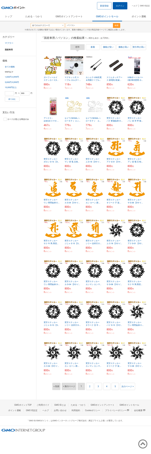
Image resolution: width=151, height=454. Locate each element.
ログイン (120, 6)
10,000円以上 (11, 87)
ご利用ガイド (43, 405)
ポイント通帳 (139, 16)
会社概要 (139, 410)
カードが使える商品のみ (16, 119)
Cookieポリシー (92, 410)
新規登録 (104, 6)
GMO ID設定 (145, 6)
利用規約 (76, 410)
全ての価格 (10, 67)
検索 (117, 25)
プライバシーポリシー (117, 410)
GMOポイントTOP (23, 405)
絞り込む (12, 99)
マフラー (9, 43)
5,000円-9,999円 (12, 82)
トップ (8, 16)
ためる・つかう (33, 16)
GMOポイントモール (107, 16)
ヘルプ (134, 6)
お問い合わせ (60, 410)
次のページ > (127, 386)
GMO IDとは (60, 405)
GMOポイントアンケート (69, 16)
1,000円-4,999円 (12, 77)
